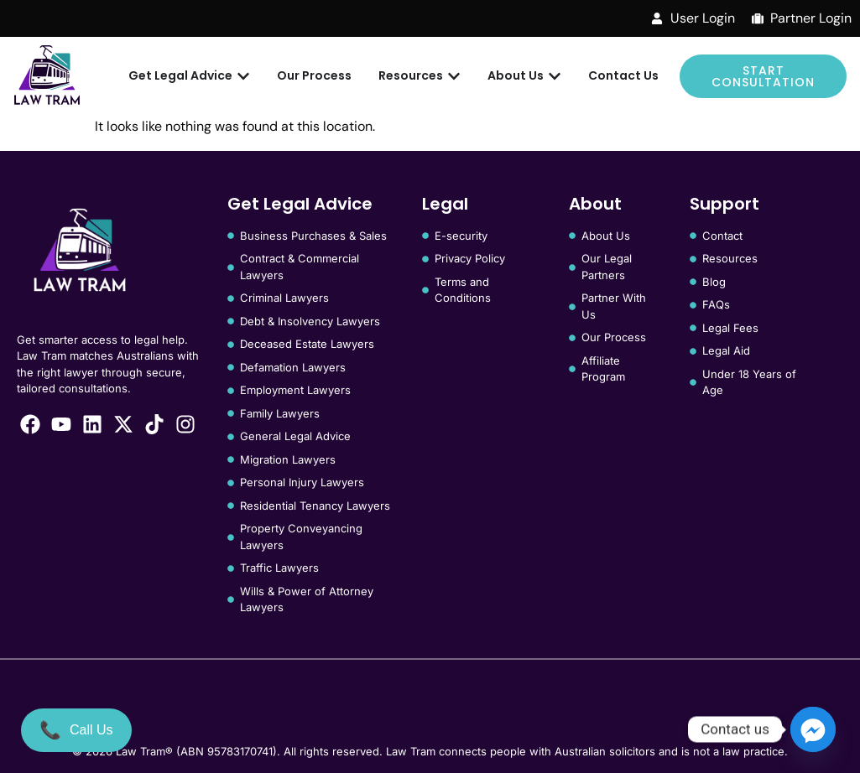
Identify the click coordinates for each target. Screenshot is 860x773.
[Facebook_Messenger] (813, 729)
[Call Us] (76, 730)
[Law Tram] (47, 76)
